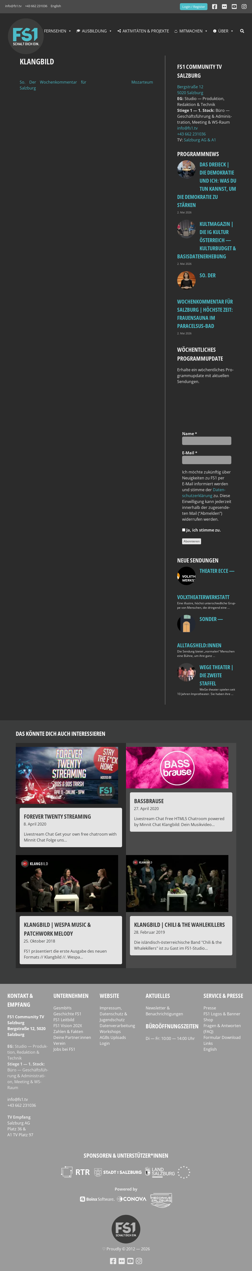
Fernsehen (55, 31)
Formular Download (222, 1037)
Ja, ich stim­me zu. (201, 530)
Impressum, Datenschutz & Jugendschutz (113, 1013)
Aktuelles (158, 995)
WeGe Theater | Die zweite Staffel (216, 675)
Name (189, 433)
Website (109, 995)
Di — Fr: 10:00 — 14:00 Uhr (170, 1038)
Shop (208, 1019)
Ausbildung (94, 31)
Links (208, 1043)
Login (105, 1043)
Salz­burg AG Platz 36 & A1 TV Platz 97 (20, 1129)
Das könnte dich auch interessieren (60, 733)
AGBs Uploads (113, 1037)
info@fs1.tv (13, 6)
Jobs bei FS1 (64, 1049)
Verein (59, 1043)
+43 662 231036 (36, 6)
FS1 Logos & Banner (222, 1014)
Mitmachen (191, 31)
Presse (210, 1008)
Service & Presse (223, 995)
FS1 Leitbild (63, 1019)
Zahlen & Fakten (68, 1031)
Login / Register (193, 6)
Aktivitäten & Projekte (146, 31)
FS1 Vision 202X (67, 1025)
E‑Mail (189, 453)
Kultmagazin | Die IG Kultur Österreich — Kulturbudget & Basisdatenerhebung (206, 240)
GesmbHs (62, 1008)
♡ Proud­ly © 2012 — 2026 (126, 1249)
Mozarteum (142, 82)
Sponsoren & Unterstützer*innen (126, 1155)
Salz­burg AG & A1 (200, 140)
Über (223, 31)
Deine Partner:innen (72, 1037)
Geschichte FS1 (67, 1014)
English (56, 6)
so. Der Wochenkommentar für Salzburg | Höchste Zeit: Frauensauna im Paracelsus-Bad (205, 300)
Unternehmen (71, 995)
